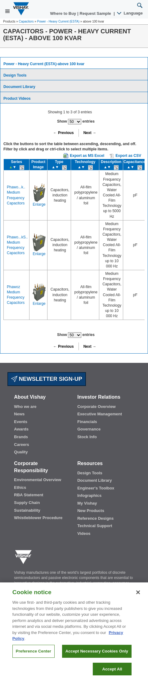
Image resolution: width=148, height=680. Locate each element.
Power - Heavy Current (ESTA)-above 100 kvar (43, 64)
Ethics (20, 487)
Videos (83, 533)
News (19, 414)
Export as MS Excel (87, 155)
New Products (90, 510)
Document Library (19, 87)
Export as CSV (125, 155)
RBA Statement (28, 495)
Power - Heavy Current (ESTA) (58, 21)
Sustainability (27, 510)
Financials (87, 421)
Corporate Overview (96, 406)
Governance (89, 429)
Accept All (112, 673)
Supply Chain (27, 502)
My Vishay (87, 503)
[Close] (138, 597)
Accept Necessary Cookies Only (96, 655)
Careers (21, 444)
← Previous (63, 133)
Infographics (89, 495)
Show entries (76, 121)
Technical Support (94, 525)
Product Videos (17, 98)
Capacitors (26, 21)
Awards (21, 429)
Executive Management (99, 414)
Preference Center (33, 655)
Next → (89, 133)
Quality (21, 452)
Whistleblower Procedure (38, 517)
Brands (21, 436)
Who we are (25, 406)
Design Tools (14, 75)
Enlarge (39, 204)
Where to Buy (63, 13)
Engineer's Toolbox (95, 488)
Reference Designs (95, 518)
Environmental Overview (37, 479)
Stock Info (87, 436)
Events (20, 421)
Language (130, 13)
